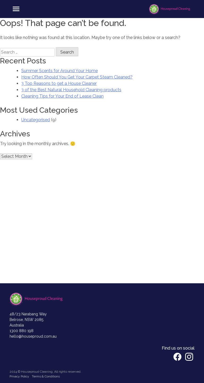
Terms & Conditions (46, 376)
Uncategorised (35, 119)
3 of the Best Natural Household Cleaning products (71, 89)
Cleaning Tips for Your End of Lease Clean (62, 96)
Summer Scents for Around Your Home (59, 70)
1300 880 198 (21, 331)
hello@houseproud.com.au (33, 336)
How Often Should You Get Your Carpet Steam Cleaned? (77, 77)
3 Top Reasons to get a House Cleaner (59, 83)
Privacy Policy (19, 376)
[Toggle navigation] (16, 9)
